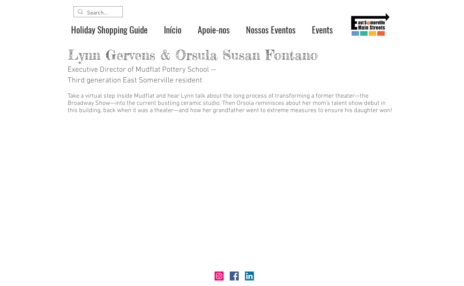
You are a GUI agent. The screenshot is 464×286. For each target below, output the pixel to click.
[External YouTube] (232, 193)
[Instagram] (219, 276)
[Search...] (97, 13)
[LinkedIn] (249, 276)
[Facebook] (234, 276)
